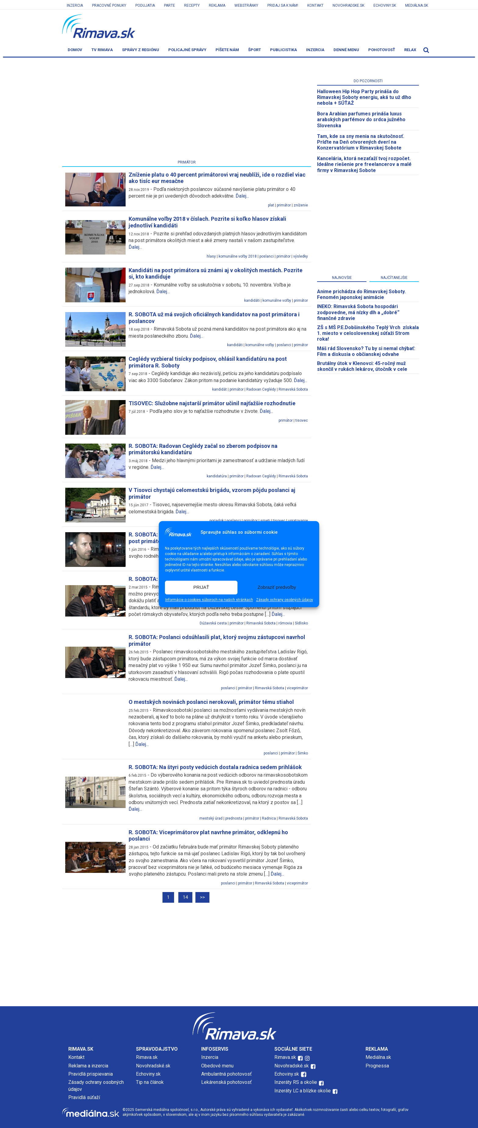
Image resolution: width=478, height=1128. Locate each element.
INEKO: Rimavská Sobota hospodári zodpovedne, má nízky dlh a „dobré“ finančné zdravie (358, 312)
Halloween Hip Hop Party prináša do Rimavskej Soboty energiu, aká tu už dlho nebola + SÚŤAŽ (364, 97)
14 (185, 897)
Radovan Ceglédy (261, 389)
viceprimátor (297, 688)
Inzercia (75, 5)
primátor (284, 205)
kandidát (219, 389)
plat (271, 205)
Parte (169, 5)
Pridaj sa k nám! (282, 5)
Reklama (217, 5)
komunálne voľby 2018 (238, 256)
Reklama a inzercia (88, 1066)
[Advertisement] (186, 110)
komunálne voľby (276, 300)
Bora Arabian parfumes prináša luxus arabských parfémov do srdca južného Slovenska (361, 119)
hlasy (211, 256)
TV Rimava (102, 49)
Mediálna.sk (416, 5)
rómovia (285, 623)
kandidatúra (217, 476)
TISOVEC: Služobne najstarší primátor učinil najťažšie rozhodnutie (212, 403)
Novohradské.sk (153, 1066)
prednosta (233, 818)
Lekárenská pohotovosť (227, 1082)
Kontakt (315, 5)
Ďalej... (242, 196)
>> (202, 897)
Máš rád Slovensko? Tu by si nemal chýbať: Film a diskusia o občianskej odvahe (366, 351)
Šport (254, 49)
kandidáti (252, 300)
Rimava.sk (147, 1057)
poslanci (266, 256)
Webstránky (246, 5)
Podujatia (145, 5)
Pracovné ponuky (109, 5)
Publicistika (283, 49)
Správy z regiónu (140, 49)
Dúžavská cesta (213, 623)
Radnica (269, 818)
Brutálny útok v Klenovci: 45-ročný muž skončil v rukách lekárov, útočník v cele (362, 366)
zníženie (301, 205)
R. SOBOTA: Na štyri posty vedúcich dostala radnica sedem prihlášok (215, 767)
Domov (75, 49)
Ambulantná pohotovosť (227, 1074)
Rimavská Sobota (293, 389)
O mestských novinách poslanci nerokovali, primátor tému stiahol (211, 702)
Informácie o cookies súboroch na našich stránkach (209, 600)
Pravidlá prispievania (90, 1074)
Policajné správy (187, 49)
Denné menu (346, 49)
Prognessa (377, 1066)
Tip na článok (150, 1082)
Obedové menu (217, 1066)
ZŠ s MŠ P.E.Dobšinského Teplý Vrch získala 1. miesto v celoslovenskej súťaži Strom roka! (368, 333)
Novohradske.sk (348, 5)
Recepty (192, 5)
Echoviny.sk (384, 5)
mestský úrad (211, 818)
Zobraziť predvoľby (277, 587)
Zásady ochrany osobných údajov (284, 600)
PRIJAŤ (201, 587)
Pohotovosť (381, 49)
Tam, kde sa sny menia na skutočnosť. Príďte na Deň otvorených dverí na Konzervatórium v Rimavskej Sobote (360, 142)
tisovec (301, 420)
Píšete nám (227, 49)
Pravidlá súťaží (84, 1097)
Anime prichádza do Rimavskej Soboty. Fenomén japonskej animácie (361, 294)
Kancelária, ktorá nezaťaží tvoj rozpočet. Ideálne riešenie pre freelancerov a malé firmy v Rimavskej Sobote (364, 164)
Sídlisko (301, 623)
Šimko (303, 753)
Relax (410, 49)
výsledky (300, 256)
